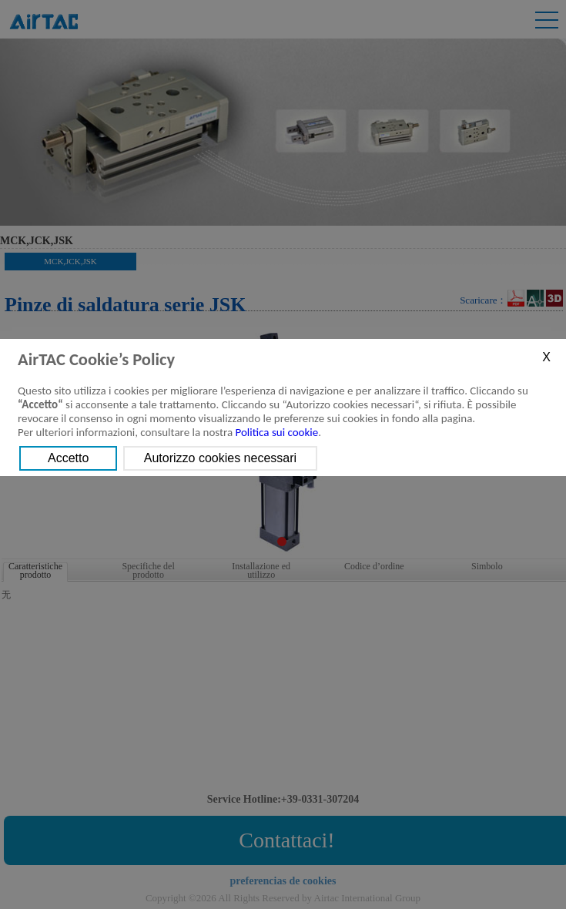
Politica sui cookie (277, 432)
